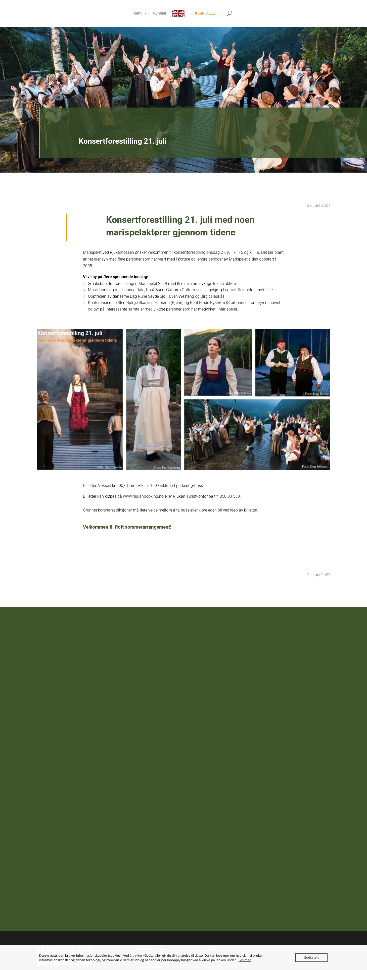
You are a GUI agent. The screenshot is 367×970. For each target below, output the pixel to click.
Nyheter (159, 13)
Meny (137, 13)
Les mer (245, 960)
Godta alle (311, 957)
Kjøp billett (207, 13)
